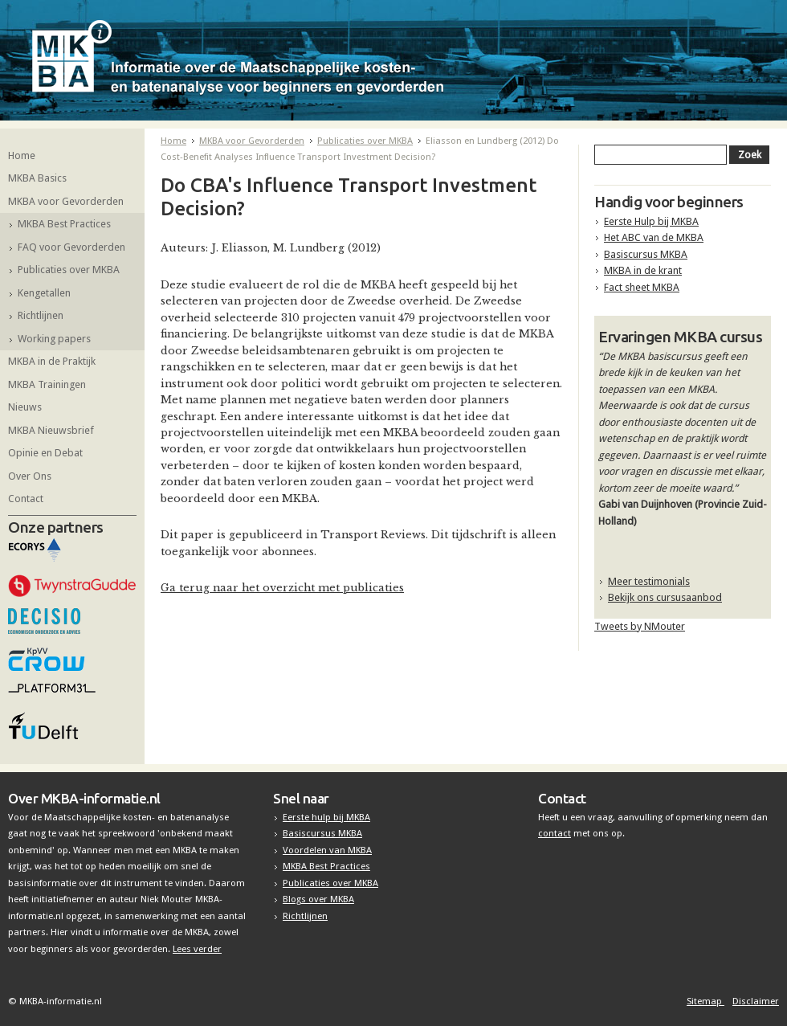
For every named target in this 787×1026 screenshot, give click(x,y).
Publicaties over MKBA (69, 270)
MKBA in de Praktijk (52, 361)
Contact (25, 499)
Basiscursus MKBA (645, 254)
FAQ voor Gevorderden (71, 247)
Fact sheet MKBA (641, 287)
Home (21, 155)
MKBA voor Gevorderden (66, 201)
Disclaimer (755, 1001)
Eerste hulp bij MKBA (326, 817)
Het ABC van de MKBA (653, 237)
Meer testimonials (649, 581)
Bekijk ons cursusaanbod (665, 597)
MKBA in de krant (643, 270)
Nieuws (25, 407)
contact (554, 833)
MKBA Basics (37, 178)
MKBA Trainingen (47, 384)
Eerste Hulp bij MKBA (651, 221)
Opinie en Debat (45, 453)
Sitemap (705, 1001)
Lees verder (197, 948)
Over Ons (29, 476)
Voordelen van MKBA (327, 850)
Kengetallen (44, 293)
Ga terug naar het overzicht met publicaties (282, 588)
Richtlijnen (40, 315)
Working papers (54, 339)
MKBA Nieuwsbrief (51, 430)
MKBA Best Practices (64, 224)
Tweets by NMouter (639, 626)
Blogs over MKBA (318, 899)
